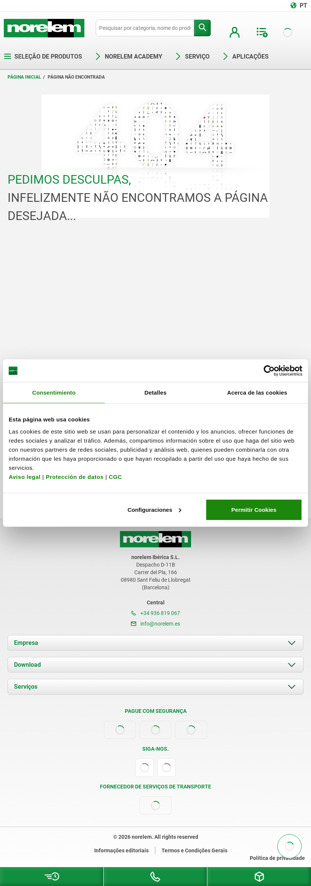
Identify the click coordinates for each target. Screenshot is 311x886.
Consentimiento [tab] (54, 392)
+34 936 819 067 (155, 613)
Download (27, 664)
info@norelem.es (155, 624)
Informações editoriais (121, 850)
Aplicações (245, 56)
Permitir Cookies (253, 509)
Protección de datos (75, 476)
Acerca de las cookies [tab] (257, 392)
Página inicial (24, 77)
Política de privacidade (277, 858)
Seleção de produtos (43, 56)
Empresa (26, 642)
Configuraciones (154, 509)
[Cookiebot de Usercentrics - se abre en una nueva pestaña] (269, 370)
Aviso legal (24, 476)
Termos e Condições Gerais (194, 850)
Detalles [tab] (155, 392)
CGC (115, 476)
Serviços (25, 686)
